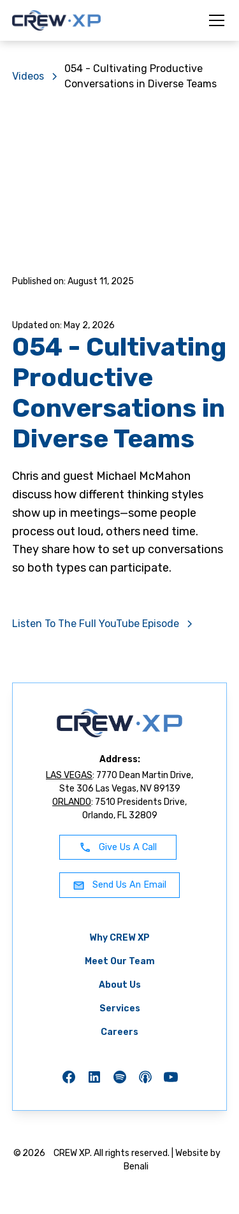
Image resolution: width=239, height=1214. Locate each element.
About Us (120, 984)
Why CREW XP (119, 937)
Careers (119, 1032)
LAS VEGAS (69, 775)
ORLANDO (71, 802)
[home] (56, 20)
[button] (214, 20)
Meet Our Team (120, 961)
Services (119, 1008)
